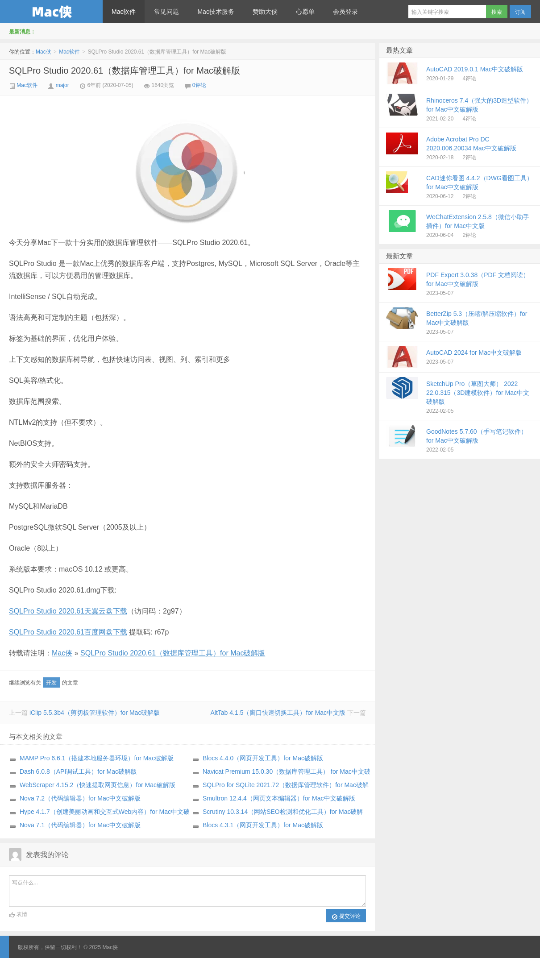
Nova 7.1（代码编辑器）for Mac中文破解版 (80, 825)
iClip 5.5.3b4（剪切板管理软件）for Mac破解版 (94, 712)
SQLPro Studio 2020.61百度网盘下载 (68, 632)
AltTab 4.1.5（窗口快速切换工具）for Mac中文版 (277, 712)
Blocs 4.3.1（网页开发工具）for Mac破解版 (263, 825)
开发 (51, 683)
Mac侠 (51, 11)
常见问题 (166, 11)
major (62, 85)
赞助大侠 (265, 11)
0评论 (199, 85)
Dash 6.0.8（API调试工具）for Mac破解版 (78, 771)
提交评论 (346, 916)
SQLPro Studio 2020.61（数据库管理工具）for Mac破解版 (124, 70)
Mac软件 (124, 11)
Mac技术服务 (215, 11)
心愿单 (305, 11)
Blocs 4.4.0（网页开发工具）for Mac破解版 (263, 758)
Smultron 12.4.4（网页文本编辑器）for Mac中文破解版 (279, 798)
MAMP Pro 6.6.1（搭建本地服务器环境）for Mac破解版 (97, 758)
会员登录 (345, 11)
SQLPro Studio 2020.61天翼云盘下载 (68, 611)
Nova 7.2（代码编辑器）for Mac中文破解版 (80, 798)
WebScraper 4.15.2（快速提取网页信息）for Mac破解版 (97, 784)
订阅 (520, 12)
